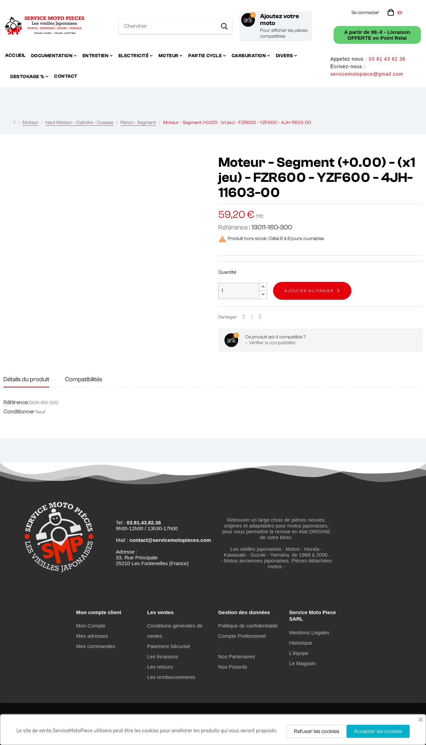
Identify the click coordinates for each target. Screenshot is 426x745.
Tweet (252, 317)
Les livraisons (162, 656)
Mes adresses (92, 636)
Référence (15, 402)
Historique (300, 643)
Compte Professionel (242, 636)
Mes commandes (95, 646)
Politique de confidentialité (247, 626)
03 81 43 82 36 (387, 59)
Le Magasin (302, 663)
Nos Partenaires (236, 656)
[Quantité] (238, 291)
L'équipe (298, 653)
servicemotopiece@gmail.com (366, 74)
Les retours (160, 667)
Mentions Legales (309, 632)
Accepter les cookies (378, 731)
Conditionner (19, 412)
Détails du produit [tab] (26, 379)
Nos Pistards (232, 667)
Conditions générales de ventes (175, 631)
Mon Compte (90, 626)
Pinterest (260, 317)
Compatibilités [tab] (83, 379)
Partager (244, 317)
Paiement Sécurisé (168, 646)
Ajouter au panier (309, 290)
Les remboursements (171, 677)
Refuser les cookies (316, 731)
